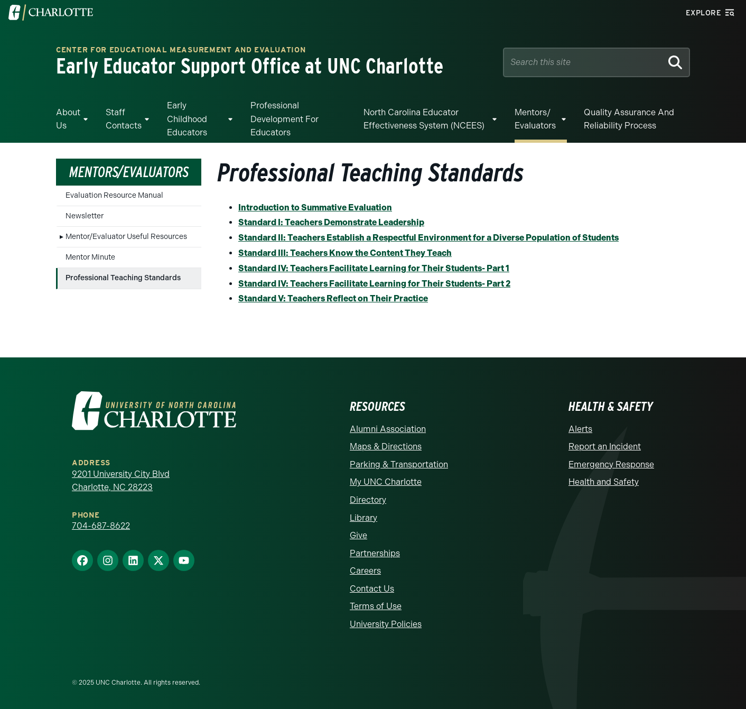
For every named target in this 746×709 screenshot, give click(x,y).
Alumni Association (388, 429)
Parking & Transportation (399, 464)
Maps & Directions (386, 446)
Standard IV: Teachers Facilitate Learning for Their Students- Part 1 (373, 268)
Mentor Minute (90, 257)
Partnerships (375, 553)
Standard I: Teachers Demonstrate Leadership (331, 222)
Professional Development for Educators (284, 118)
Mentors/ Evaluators (535, 119)
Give (358, 535)
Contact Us (372, 589)
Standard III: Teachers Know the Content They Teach (345, 253)
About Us (68, 119)
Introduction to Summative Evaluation (315, 207)
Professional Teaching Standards (123, 277)
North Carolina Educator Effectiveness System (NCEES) (423, 119)
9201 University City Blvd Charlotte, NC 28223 (121, 481)
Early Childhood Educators (187, 118)
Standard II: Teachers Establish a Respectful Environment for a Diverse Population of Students (428, 238)
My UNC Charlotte (386, 482)
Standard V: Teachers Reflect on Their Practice (333, 298)
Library (363, 518)
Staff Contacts (124, 119)
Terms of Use (376, 606)
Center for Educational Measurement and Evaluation (180, 50)
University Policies (386, 624)
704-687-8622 (101, 526)
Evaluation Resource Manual (114, 195)
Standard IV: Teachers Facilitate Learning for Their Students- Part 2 (374, 284)
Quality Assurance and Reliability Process (629, 119)
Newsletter (85, 215)
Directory (368, 500)
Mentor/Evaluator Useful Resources (126, 236)
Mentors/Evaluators (129, 172)
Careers (365, 571)
